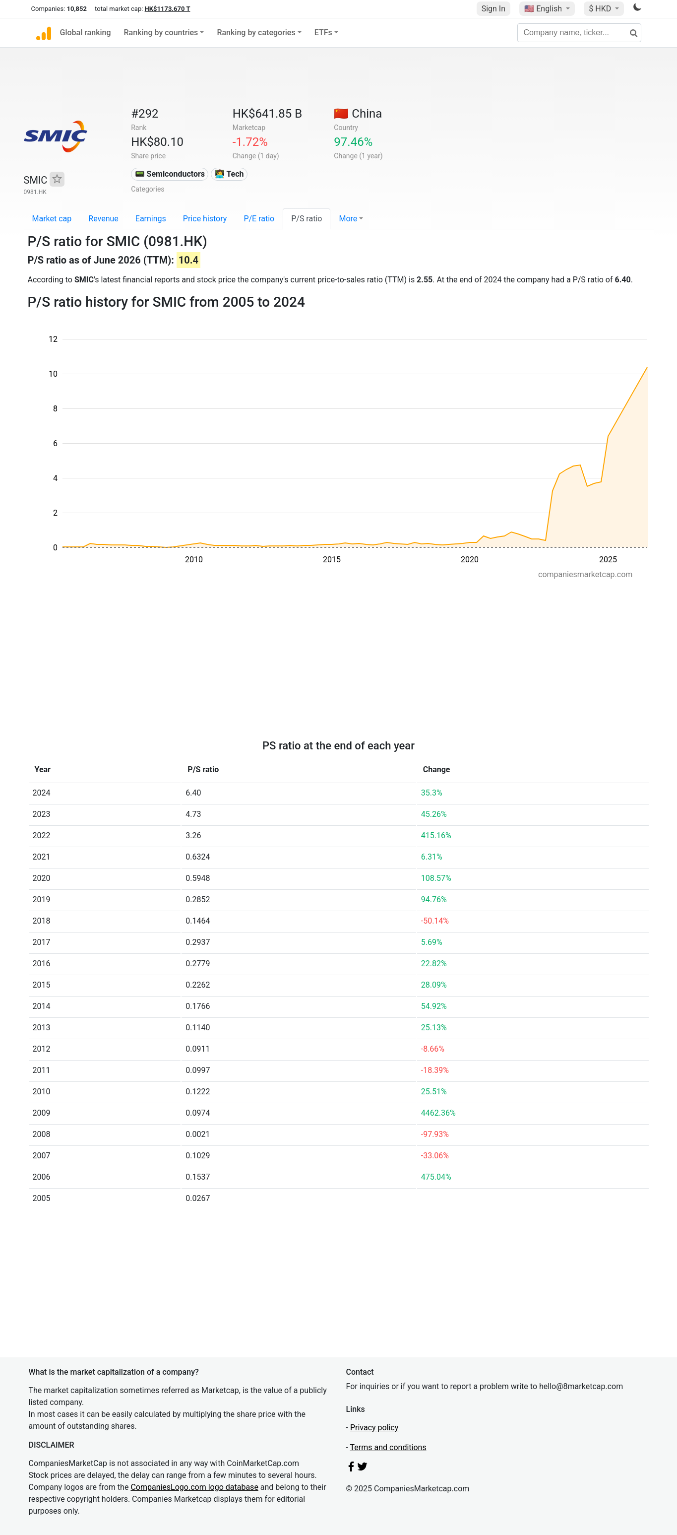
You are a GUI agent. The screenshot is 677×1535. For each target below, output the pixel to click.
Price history (205, 218)
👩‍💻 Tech (229, 174)
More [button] (348, 218)
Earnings (150, 218)
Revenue (103, 218)
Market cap (52, 218)
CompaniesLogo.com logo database (194, 1487)
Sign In (493, 8)
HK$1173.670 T (167, 8)
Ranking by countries (161, 32)
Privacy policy (374, 1427)
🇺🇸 (544, 8)
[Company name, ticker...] (579, 32)
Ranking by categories (256, 32)
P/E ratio (259, 218)
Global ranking (85, 32)
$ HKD (601, 8)
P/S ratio (306, 218)
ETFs (323, 32)
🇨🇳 (358, 114)
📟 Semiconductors (170, 174)
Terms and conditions (388, 1447)
